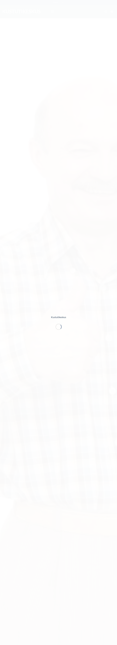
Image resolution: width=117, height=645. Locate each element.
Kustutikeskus (58, 317)
